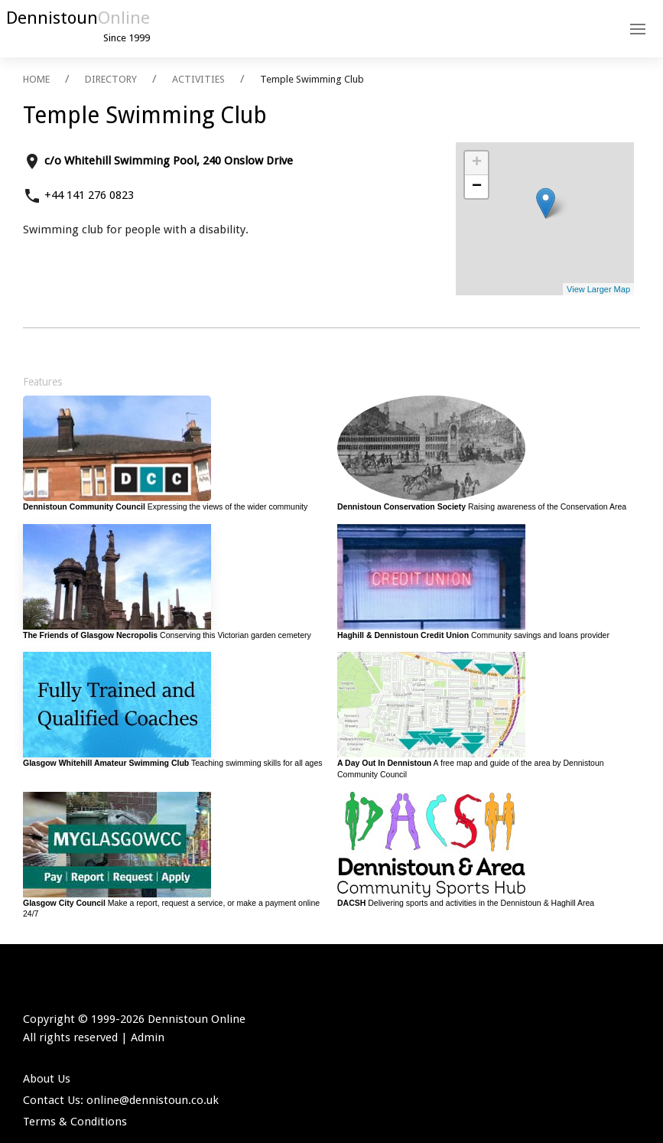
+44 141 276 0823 (89, 195)
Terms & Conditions (75, 1121)
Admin (147, 1037)
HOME (36, 79)
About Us (46, 1079)
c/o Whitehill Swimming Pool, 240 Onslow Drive (168, 161)
